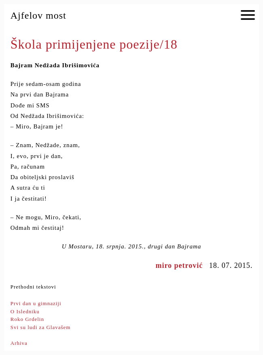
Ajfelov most (38, 15)
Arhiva (19, 343)
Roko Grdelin (27, 319)
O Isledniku (25, 311)
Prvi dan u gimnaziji (36, 303)
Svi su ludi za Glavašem (41, 327)
